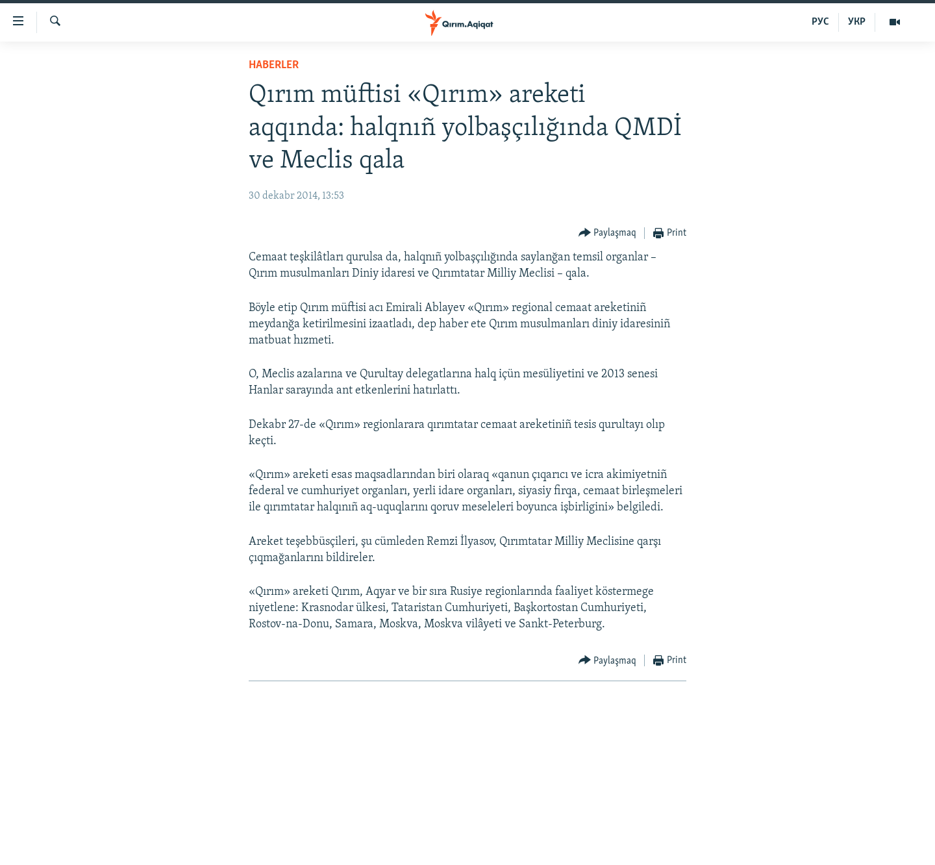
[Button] (608, 233)
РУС (820, 22)
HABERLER (274, 65)
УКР (857, 22)
